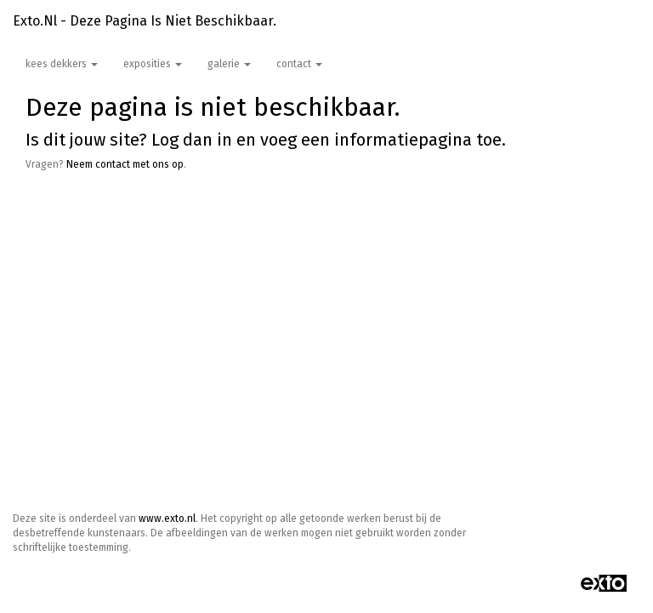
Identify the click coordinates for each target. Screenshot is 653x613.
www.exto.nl (167, 518)
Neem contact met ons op (125, 164)
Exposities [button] (152, 64)
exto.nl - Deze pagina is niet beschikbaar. (144, 21)
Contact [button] (299, 64)
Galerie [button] (229, 64)
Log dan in (191, 139)
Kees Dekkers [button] (62, 64)
